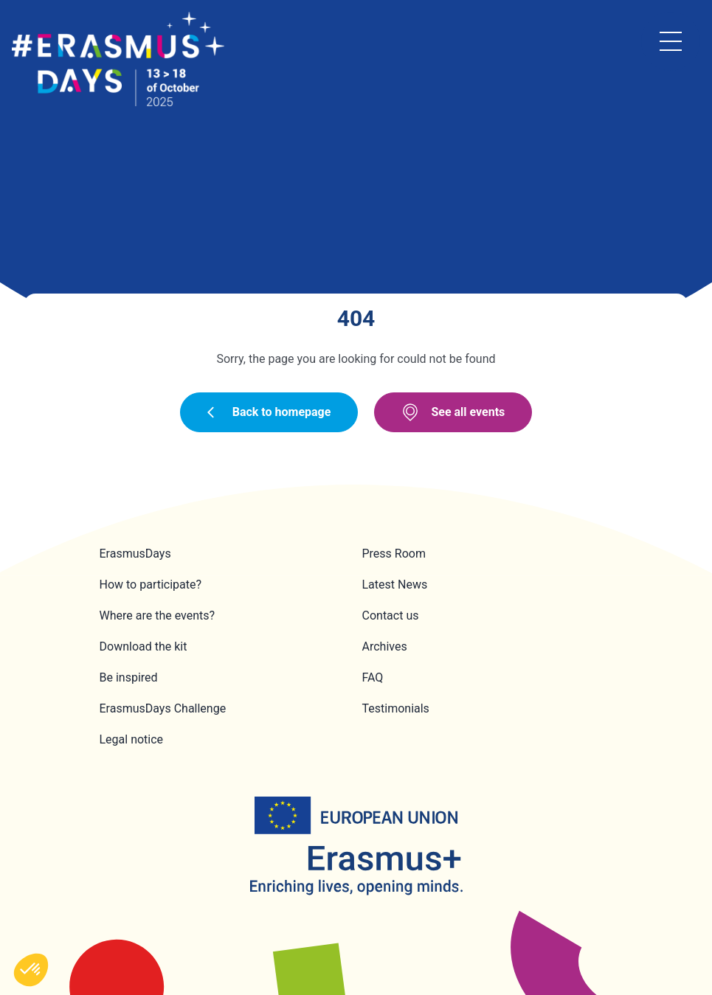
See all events (453, 412)
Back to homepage (269, 412)
